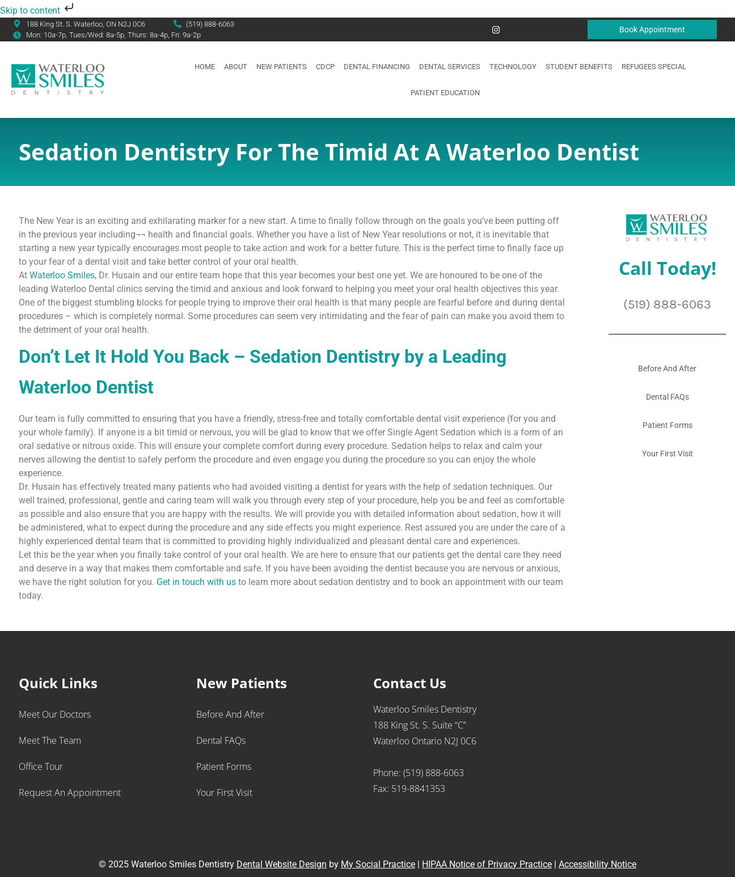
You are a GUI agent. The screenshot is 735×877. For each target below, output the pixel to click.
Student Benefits (579, 66)
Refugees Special (654, 66)
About (235, 66)
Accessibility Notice (597, 864)
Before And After (667, 368)
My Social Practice (378, 864)
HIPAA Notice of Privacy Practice (487, 864)
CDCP (325, 66)
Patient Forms (667, 425)
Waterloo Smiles (62, 275)
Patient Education (445, 92)
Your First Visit (667, 453)
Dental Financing (377, 66)
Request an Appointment (70, 792)
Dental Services (449, 66)
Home (205, 66)
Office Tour (41, 766)
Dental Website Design (281, 864)
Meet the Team (50, 740)
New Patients (281, 66)
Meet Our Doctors (55, 714)
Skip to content (38, 10)
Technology (513, 66)
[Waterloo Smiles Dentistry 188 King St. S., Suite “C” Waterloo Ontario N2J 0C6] (633, 761)
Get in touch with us (196, 582)
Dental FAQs (667, 396)
